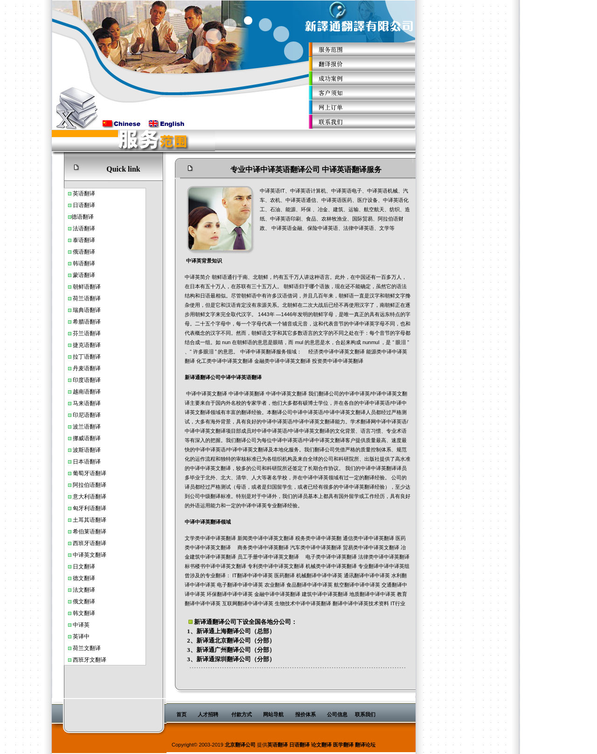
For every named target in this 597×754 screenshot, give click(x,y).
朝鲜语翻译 (87, 287)
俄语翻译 (84, 252)
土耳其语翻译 (89, 520)
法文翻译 (84, 590)
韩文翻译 (84, 613)
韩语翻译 (84, 263)
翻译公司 (224, 621)
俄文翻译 (84, 601)
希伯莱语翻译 (89, 531)
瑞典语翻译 (87, 310)
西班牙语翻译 (89, 543)
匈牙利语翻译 (89, 508)
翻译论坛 (365, 744)
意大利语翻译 (89, 496)
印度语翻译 (87, 380)
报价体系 (305, 714)
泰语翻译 (84, 240)
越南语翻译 (87, 391)
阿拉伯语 (84, 485)
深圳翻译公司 (233, 659)
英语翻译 (277, 744)
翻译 (88, 217)
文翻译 (98, 555)
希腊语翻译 (87, 321)
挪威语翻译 (87, 438)
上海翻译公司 (233, 631)
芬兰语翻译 (87, 333)
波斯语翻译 (87, 450)
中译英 (81, 555)
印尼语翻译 (87, 415)
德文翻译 (84, 578)
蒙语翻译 (84, 275)
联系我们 (365, 714)
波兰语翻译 (87, 426)
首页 (181, 714)
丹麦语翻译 (87, 368)
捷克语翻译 (87, 345)
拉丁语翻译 (87, 356)
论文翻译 (321, 744)
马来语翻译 (87, 403)
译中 (84, 636)
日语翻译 (84, 205)
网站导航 (273, 714)
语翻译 (86, 193)
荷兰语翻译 (87, 298)
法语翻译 (84, 228)
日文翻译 (84, 566)
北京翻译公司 (233, 640)
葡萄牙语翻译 (89, 473)
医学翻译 (343, 744)
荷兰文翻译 (87, 648)
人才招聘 (208, 714)
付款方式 (241, 714)
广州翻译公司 (233, 649)
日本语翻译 (87, 461)
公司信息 (337, 714)
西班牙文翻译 (89, 660)
